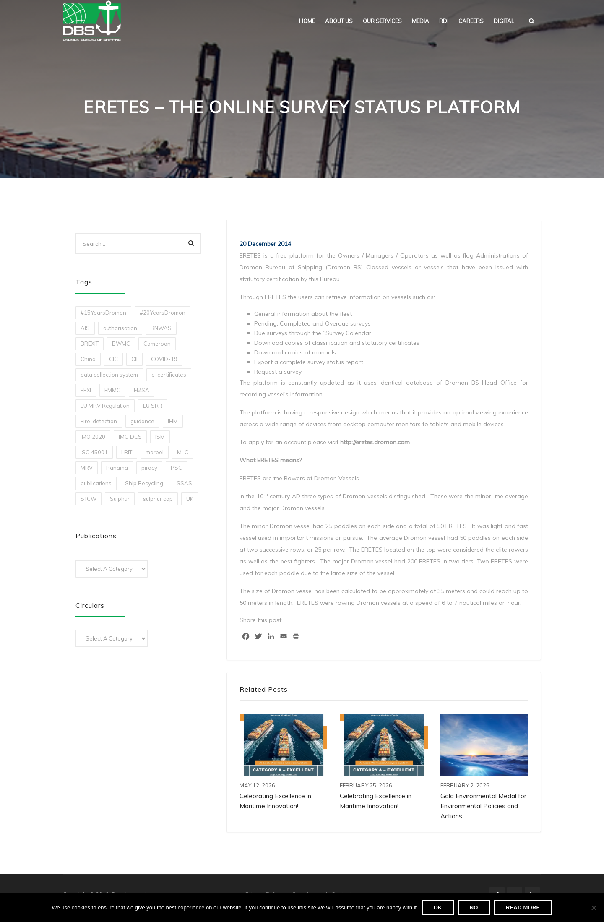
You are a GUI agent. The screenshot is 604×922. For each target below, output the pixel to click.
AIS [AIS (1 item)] (85, 328)
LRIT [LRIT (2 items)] (126, 452)
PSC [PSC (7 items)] (176, 467)
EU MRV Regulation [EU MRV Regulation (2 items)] (105, 405)
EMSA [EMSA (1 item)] (141, 390)
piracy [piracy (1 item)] (149, 467)
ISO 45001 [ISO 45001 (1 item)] (94, 452)
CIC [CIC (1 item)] (113, 359)
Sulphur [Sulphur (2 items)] (120, 498)
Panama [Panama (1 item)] (117, 467)
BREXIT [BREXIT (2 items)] (90, 343)
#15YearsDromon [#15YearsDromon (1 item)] (103, 312)
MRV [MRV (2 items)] (87, 467)
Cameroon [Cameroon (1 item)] (157, 343)
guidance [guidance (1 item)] (142, 421)
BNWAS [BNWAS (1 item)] (161, 328)
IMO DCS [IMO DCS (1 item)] (130, 436)
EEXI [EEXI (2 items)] (86, 390)
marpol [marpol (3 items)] (155, 452)
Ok (438, 908)
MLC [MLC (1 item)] (182, 452)
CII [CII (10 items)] (134, 359)
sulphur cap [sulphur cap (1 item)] (158, 498)
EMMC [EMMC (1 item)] (112, 390)
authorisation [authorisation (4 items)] (120, 328)
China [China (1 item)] (88, 359)
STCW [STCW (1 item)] (88, 498)
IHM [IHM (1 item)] (173, 421)
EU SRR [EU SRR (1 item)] (152, 405)
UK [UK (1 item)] (189, 498)
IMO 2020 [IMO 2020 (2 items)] (93, 436)
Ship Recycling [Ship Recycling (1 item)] (144, 483)
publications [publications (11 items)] (96, 483)
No (474, 908)
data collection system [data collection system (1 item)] (109, 374)
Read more (523, 908)
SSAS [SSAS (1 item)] (184, 483)
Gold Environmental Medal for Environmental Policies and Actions (483, 806)
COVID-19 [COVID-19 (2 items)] (164, 359)
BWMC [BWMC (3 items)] (121, 343)
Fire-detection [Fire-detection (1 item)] (99, 421)
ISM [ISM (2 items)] (160, 436)
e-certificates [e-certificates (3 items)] (168, 374)
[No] (593, 908)
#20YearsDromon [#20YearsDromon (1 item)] (162, 312)
